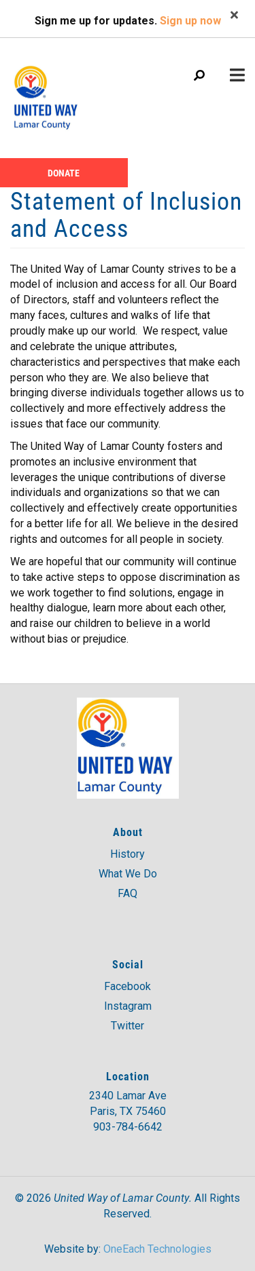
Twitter (127, 1025)
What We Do (128, 873)
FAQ (127, 893)
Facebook (127, 986)
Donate (64, 172)
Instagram (128, 1006)
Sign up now (190, 20)
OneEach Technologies (157, 1248)
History (127, 854)
